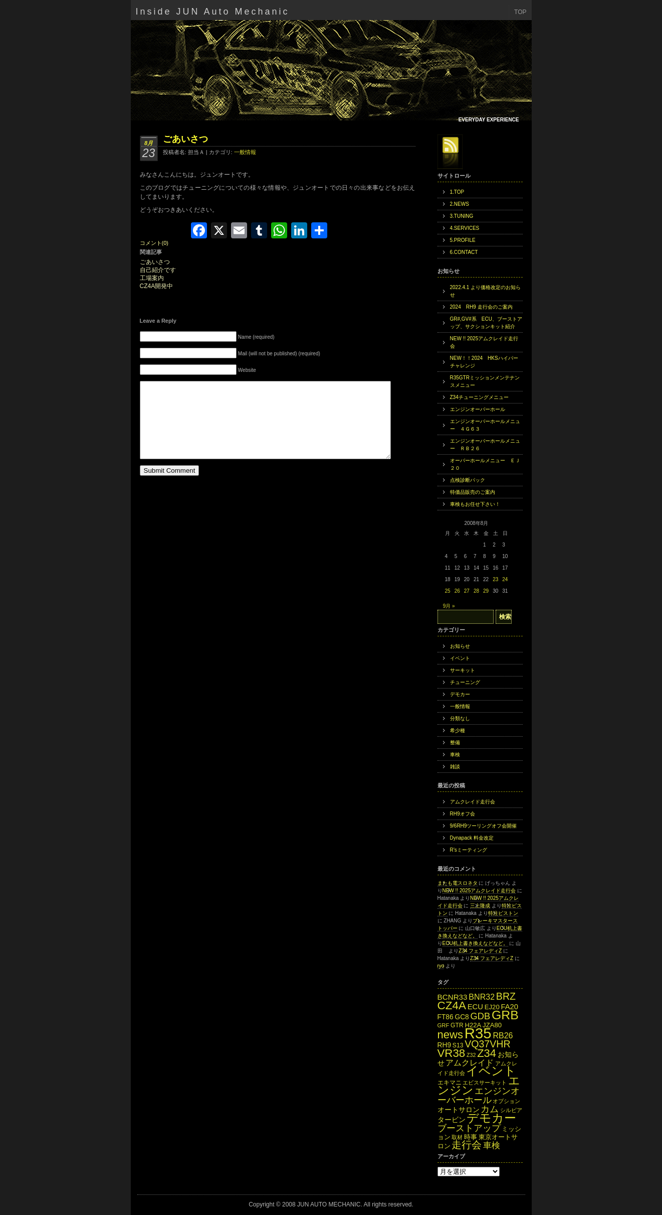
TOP (520, 12)
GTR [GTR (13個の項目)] (457, 1025)
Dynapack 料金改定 (472, 838)
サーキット (462, 670)
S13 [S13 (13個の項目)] (458, 1045)
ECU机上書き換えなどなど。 (475, 943)
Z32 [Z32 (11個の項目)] (471, 1055)
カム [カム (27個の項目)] (490, 1109)
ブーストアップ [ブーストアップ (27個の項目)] (469, 1128)
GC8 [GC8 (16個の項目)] (462, 1017)
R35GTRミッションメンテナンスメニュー (485, 381)
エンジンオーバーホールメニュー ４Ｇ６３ (485, 425)
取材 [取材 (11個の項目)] (457, 1137)
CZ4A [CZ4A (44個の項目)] (451, 1005)
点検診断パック (467, 480)
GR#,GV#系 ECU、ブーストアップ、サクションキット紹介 (486, 322)
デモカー (460, 694)
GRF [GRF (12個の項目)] (443, 1025)
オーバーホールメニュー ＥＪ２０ (485, 464)
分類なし (460, 718)
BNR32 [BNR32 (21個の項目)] (482, 996)
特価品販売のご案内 (472, 492)
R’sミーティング (468, 850)
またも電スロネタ (457, 883)
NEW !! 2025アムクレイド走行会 (484, 342)
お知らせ (460, 646)
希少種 (457, 730)
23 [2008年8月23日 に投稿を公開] (495, 579)
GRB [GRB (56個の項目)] (505, 1015)
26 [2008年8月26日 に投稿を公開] (457, 591)
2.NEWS (459, 204)
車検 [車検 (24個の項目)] (491, 1145)
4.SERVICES (465, 228)
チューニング (465, 682)
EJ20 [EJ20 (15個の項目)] (492, 1007)
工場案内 (152, 278)
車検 (455, 754)
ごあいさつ (185, 139)
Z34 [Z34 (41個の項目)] (486, 1053)
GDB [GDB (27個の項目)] (481, 1016)
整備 (455, 742)
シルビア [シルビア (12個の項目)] (511, 1110)
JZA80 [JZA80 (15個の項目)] (492, 1025)
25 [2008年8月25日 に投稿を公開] (448, 591)
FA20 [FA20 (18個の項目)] (509, 1007)
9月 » (449, 606)
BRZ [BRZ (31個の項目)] (506, 996)
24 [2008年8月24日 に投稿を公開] (505, 579)
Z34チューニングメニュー (479, 397)
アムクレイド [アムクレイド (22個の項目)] (470, 1062)
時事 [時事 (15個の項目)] (470, 1137)
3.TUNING (462, 216)
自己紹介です (158, 270)
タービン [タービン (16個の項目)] (451, 1120)
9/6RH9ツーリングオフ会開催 (483, 826)
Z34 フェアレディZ (480, 951)
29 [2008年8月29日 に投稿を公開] (486, 591)
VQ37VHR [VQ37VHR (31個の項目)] (487, 1043)
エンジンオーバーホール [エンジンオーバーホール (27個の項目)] (478, 1095)
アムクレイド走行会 (472, 801)
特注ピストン (503, 913)
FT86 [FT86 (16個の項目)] (445, 1017)
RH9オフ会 (462, 814)
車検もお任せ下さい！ (475, 504)
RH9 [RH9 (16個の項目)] (444, 1045)
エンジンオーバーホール (477, 409)
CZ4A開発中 (156, 286)
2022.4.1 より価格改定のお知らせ (485, 291)
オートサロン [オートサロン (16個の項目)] (458, 1110)
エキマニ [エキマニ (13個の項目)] (449, 1082)
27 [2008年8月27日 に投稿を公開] (467, 591)
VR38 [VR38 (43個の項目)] (451, 1053)
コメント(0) (154, 243)
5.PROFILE (463, 240)
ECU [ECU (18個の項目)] (475, 1007)
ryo (441, 966)
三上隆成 (480, 905)
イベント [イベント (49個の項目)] (491, 1070)
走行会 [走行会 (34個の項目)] (467, 1144)
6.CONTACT (464, 252)
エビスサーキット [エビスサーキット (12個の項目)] (485, 1082)
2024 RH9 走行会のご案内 (481, 307)
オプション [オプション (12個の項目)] (506, 1101)
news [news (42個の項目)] (450, 1034)
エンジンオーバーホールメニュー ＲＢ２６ (485, 444)
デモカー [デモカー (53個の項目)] (491, 1118)
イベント (460, 658)
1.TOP (457, 192)
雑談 (455, 766)
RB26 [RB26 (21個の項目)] (503, 1035)
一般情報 (245, 152)
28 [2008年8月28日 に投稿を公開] (476, 591)
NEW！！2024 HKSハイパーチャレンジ (484, 361)
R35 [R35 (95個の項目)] (478, 1033)
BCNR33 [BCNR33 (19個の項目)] (452, 997)
